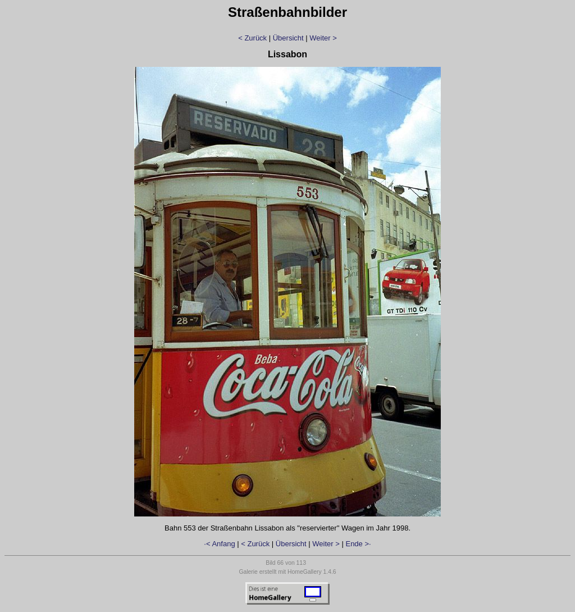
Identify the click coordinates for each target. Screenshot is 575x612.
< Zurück (252, 38)
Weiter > (323, 38)
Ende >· (358, 544)
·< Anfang (219, 544)
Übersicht (288, 38)
